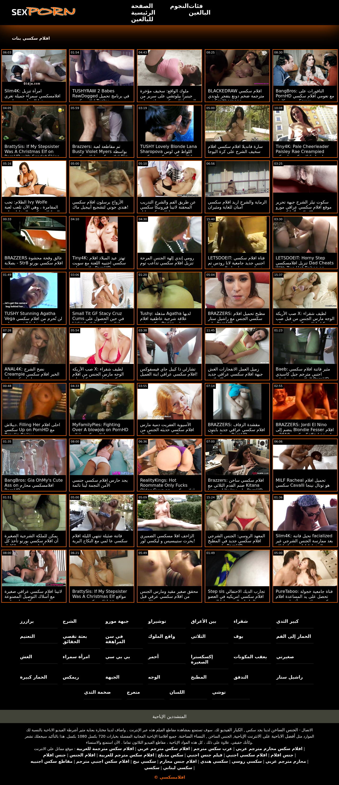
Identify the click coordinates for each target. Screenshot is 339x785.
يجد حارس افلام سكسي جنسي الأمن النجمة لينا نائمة (100, 483)
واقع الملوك (161, 636)
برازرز (27, 621)
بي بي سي (117, 656)
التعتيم (27, 636)
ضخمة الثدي (97, 692)
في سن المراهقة (115, 639)
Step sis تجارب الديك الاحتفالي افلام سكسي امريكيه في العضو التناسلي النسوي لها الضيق (236, 596)
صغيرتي (285, 656)
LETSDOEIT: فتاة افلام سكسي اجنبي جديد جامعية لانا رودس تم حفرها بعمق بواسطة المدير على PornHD (236, 265)
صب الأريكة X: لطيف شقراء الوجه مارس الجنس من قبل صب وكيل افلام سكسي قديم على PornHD (305, 321)
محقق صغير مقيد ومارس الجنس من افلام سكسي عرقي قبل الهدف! (169, 596)
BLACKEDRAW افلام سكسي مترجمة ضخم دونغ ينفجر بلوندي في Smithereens (236, 95)
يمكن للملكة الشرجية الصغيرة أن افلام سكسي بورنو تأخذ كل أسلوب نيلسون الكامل (32, 540)
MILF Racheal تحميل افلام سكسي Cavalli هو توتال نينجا (302, 483)
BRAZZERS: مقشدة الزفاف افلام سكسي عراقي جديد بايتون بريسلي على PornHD (236, 429)
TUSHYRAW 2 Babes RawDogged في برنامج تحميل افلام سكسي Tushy (100, 95)
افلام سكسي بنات (31, 38)
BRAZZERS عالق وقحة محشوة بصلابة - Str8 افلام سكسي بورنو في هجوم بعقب (34, 262)
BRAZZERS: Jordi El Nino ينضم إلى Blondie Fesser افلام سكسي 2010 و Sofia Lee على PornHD (305, 432)
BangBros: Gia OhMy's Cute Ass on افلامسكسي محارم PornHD (34, 485)
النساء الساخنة (192, 736)
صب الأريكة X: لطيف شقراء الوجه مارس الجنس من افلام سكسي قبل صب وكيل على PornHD (98, 377)
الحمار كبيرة (33, 677)
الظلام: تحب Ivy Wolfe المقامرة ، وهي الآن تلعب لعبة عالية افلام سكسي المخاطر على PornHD (33, 210)
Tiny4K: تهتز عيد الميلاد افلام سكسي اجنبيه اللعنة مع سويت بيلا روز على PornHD (99, 262)
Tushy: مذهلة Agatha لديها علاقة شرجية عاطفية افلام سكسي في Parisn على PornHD (165, 321)
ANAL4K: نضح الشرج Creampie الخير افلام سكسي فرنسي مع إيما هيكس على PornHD (32, 377)
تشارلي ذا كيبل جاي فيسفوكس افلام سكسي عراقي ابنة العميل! (169, 372)
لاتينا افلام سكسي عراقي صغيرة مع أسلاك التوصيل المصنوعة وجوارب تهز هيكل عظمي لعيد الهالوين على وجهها (33, 599)
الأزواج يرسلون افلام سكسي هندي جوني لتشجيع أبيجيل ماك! (100, 205)
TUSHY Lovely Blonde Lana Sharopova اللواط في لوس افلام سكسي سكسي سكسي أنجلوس (168, 154)
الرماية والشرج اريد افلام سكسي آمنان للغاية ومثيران (237, 205)
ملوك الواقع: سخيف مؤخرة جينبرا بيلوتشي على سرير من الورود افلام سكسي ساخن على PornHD (168, 98)
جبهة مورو (117, 621)
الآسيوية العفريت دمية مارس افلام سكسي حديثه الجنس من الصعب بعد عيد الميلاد (167, 429)
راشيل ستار (289, 677)
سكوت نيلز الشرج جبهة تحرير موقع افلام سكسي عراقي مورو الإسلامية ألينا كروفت (304, 207)
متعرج (133, 692)
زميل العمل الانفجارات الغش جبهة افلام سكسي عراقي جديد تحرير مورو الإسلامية (235, 374)
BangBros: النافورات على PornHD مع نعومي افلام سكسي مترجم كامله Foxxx (305, 95)
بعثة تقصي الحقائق (75, 639)
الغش (26, 656)
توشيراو (157, 621)
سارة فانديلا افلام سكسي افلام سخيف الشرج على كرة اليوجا (235, 149)
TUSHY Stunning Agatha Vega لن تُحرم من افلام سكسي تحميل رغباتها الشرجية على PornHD (33, 321)
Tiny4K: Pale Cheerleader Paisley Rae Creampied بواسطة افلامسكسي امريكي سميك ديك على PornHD (302, 154)
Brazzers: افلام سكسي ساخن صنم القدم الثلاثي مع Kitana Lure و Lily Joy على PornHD (236, 485)
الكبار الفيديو (231, 729)
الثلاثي (198, 636)
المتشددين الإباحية (170, 716)
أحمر (153, 656)
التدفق (241, 677)
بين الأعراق (203, 621)
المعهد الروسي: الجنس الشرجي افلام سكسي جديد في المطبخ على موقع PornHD (236, 540)
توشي (219, 692)
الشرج (70, 621)
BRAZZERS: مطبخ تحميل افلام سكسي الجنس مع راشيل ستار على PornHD (236, 318)
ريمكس (71, 677)
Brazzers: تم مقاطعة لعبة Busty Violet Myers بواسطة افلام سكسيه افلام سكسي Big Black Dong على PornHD (100, 154)
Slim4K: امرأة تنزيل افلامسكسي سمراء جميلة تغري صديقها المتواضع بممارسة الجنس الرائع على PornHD (32, 98)
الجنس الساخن (284, 729)
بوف (238, 636)
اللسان (177, 692)
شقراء (241, 621)
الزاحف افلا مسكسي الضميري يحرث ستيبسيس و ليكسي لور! (167, 538)
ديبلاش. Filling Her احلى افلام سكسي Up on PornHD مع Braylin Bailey (32, 429)
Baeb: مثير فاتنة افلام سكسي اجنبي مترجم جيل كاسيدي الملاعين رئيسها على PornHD (303, 374)
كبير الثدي (287, 621)
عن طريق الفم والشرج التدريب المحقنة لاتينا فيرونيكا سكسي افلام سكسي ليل (168, 207)
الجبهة (112, 677)
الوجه (154, 677)
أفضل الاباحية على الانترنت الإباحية (264, 736)
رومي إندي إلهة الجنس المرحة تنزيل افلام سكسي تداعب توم (167, 260)
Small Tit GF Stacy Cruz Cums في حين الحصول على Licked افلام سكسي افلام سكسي (98, 321)
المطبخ (199, 677)
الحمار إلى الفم (293, 636)
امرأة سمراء (76, 656)
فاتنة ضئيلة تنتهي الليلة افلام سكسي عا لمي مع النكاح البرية (99, 538)
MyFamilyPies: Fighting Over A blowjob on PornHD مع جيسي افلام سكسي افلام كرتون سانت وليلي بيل (100, 432)
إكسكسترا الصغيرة (202, 659)
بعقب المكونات (250, 656)
